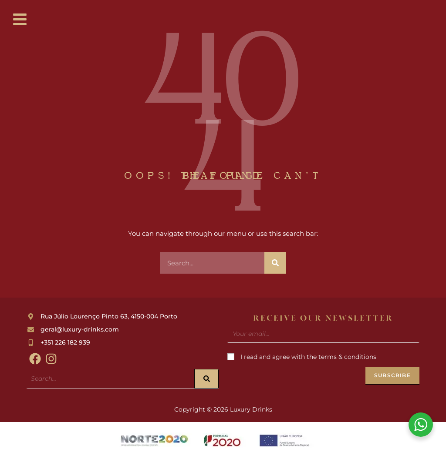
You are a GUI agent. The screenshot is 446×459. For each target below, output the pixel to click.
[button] (20, 20)
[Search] (275, 263)
